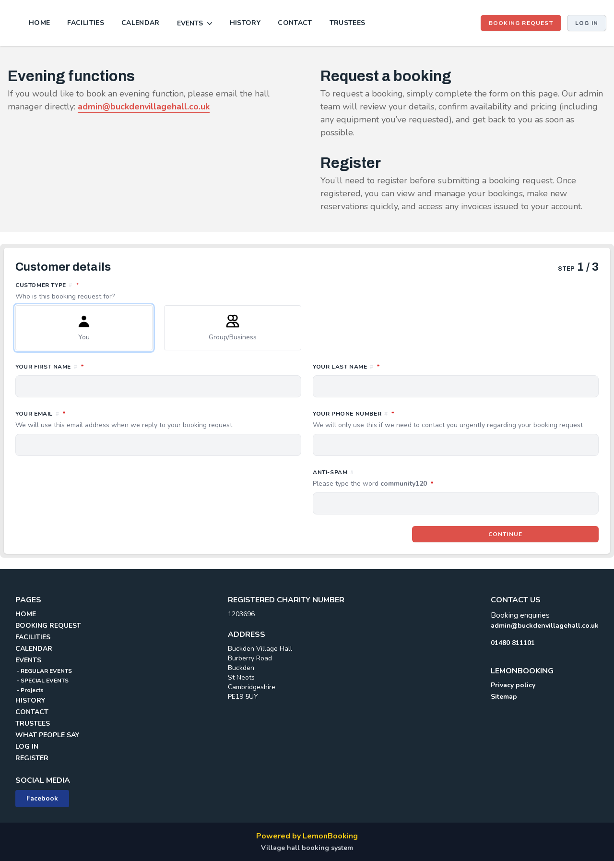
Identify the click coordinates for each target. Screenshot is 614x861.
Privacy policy (513, 685)
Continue (505, 534)
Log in (586, 23)
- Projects (29, 690)
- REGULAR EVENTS (43, 671)
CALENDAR (140, 22)
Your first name (92, 366)
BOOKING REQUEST (521, 23)
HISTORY (245, 22)
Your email (158, 419)
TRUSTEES (348, 22)
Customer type (307, 290)
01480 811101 (513, 642)
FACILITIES (85, 22)
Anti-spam (416, 478)
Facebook (42, 798)
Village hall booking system (307, 847)
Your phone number (456, 419)
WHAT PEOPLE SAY (47, 735)
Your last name (389, 366)
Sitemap (504, 696)
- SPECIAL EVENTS (42, 680)
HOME (39, 22)
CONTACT (295, 22)
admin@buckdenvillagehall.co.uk (545, 625)
